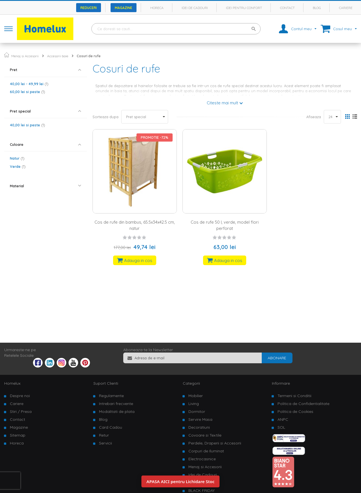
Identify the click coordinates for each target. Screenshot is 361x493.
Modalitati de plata (117, 411)
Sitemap (17, 435)
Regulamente (111, 395)
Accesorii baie (57, 56)
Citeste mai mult (222, 102)
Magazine (123, 8)
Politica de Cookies (295, 411)
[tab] (45, 70)
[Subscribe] (276, 358)
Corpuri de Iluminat (206, 451)
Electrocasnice (202, 458)
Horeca (157, 8)
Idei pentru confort (244, 8)
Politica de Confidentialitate (303, 403)
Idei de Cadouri (202, 474)
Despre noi (20, 395)
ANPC (283, 419)
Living (193, 403)
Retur (104, 435)
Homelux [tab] (12, 383)
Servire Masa (200, 419)
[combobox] (176, 28)
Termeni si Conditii (294, 395)
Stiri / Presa (21, 411)
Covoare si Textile (204, 435)
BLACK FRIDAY (201, 490)
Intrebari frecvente (116, 403)
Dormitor (196, 411)
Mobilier (195, 395)
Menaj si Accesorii (25, 56)
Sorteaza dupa (105, 117)
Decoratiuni (199, 427)
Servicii (105, 443)
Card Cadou (110, 427)
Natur (17, 158)
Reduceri (88, 8)
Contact (287, 8)
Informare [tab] (281, 383)
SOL (281, 427)
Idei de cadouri (195, 8)
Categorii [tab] (191, 383)
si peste (27, 91)
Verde (18, 166)
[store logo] (45, 28)
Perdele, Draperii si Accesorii (214, 443)
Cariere (346, 8)
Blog (317, 8)
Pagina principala (6, 54)
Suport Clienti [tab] (105, 383)
